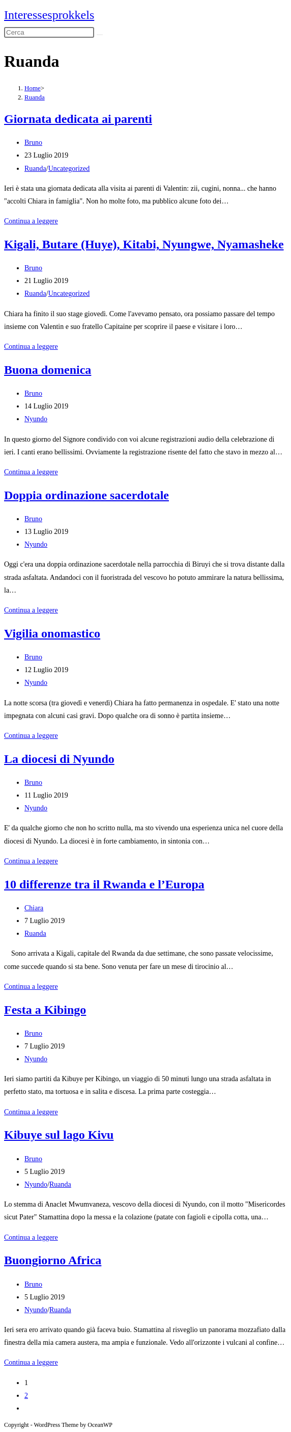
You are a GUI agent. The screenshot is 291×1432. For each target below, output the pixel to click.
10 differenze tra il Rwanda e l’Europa (104, 884)
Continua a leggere (31, 221)
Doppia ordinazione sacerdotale (86, 495)
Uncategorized (69, 168)
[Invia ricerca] (99, 35)
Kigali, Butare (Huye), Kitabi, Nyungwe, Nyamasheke (144, 244)
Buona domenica (47, 369)
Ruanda (34, 97)
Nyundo (35, 419)
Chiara (33, 908)
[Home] (32, 88)
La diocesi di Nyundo (59, 758)
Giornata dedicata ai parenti (78, 118)
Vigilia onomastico (52, 633)
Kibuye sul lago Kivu (58, 1134)
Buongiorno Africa (52, 1260)
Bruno (33, 142)
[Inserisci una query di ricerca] (49, 32)
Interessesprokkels (49, 14)
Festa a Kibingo (45, 1009)
